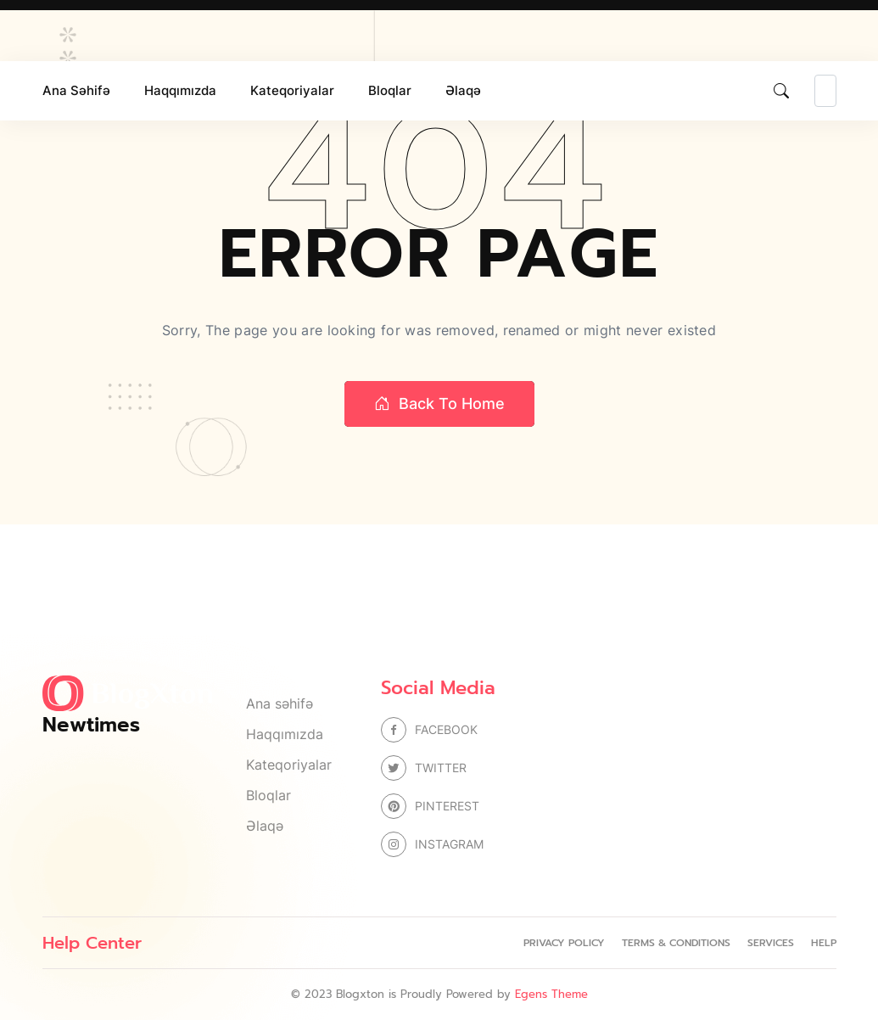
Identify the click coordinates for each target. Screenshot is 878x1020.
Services (770, 942)
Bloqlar (389, 90)
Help (823, 942)
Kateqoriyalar (292, 90)
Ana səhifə (76, 90)
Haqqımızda (180, 90)
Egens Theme (551, 994)
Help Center (92, 943)
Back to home (439, 404)
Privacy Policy (564, 942)
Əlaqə (463, 90)
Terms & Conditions (676, 942)
